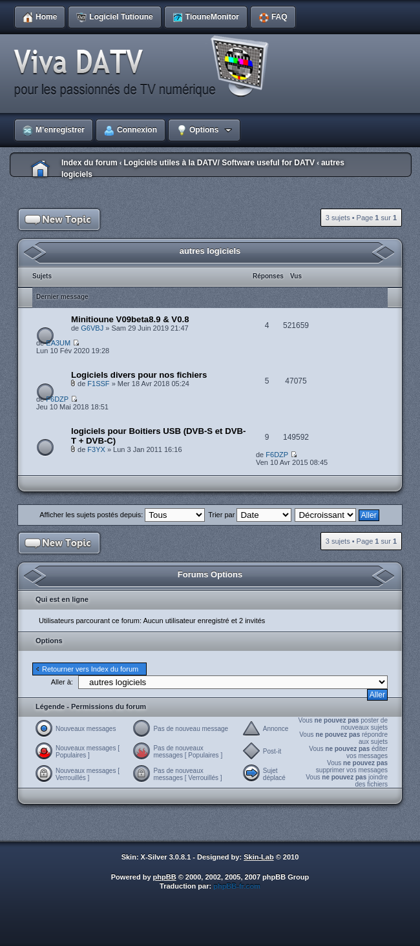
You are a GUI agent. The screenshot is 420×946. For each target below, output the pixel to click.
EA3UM (58, 343)
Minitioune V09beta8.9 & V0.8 (130, 319)
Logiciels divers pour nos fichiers (139, 375)
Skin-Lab (258, 857)
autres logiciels (210, 251)
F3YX (96, 449)
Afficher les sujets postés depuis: (122, 515)
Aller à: (62, 682)
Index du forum (89, 162)
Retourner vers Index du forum (90, 669)
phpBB (164, 877)
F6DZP (57, 399)
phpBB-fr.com (236, 886)
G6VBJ (92, 328)
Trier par (249, 515)
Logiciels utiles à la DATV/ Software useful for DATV (219, 162)
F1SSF (98, 383)
